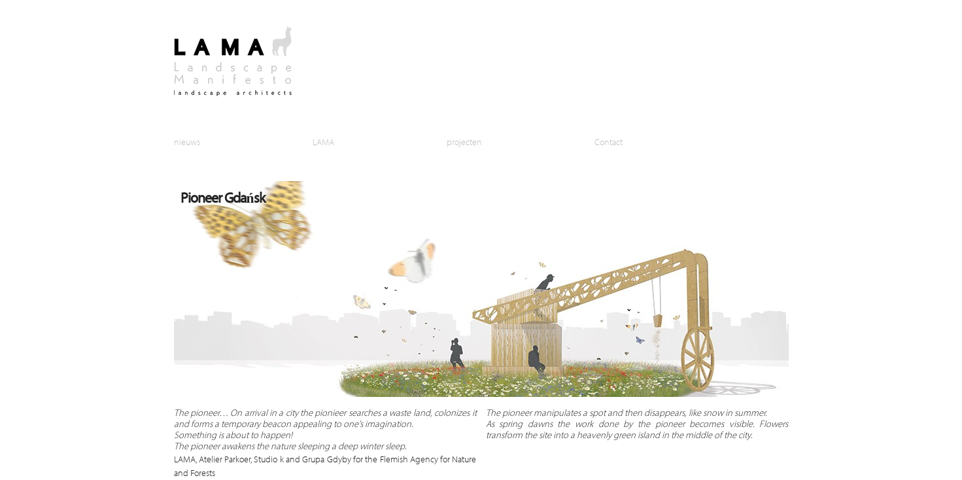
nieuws (187, 141)
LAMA (323, 141)
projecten (464, 141)
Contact (608, 141)
